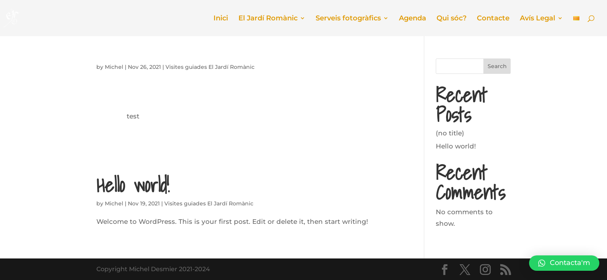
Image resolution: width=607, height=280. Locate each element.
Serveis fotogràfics (348, 18)
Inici (220, 18)
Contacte (493, 18)
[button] (564, 263)
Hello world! (132, 185)
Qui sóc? (451, 18)
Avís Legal (537, 18)
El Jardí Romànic (268, 18)
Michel (114, 66)
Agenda (412, 18)
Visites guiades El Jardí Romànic (210, 66)
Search (497, 66)
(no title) (450, 133)
